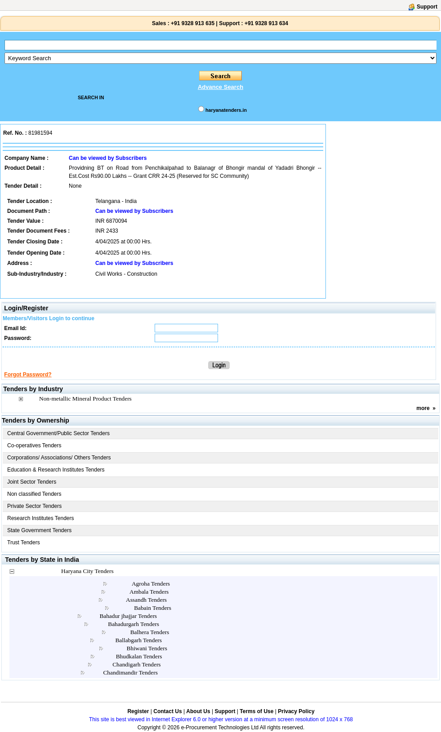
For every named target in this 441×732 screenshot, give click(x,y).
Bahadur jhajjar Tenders (128, 616)
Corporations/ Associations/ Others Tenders (59, 457)
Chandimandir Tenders (130, 672)
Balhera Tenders (149, 632)
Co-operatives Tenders (34, 445)
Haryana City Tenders (87, 571)
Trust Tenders (23, 542)
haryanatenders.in (226, 110)
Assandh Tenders (146, 599)
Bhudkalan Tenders (139, 656)
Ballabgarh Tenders (138, 640)
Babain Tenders (152, 607)
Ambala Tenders (149, 591)
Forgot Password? (27, 374)
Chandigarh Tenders (136, 664)
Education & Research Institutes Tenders (56, 470)
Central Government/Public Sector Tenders (58, 433)
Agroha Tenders (151, 583)
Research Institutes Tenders (40, 518)
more (422, 408)
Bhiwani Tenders (147, 648)
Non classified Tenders (34, 494)
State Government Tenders (39, 530)
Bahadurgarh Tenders (133, 624)
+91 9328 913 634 (266, 23)
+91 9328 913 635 (191, 23)
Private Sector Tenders (34, 506)
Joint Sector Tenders (31, 482)
